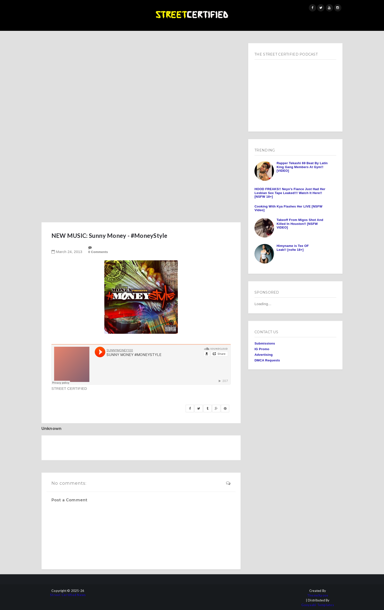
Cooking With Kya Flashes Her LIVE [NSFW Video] (288, 208)
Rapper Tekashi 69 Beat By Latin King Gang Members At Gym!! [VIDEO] (302, 167)
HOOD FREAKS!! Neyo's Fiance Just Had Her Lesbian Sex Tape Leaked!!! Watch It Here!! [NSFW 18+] (289, 192)
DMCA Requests (267, 360)
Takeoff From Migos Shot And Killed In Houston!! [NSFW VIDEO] (299, 223)
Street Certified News (68, 595)
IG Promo (261, 349)
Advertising (263, 355)
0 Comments (98, 252)
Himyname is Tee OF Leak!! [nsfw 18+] (292, 248)
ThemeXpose (317, 595)
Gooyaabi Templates (317, 605)
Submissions (264, 343)
